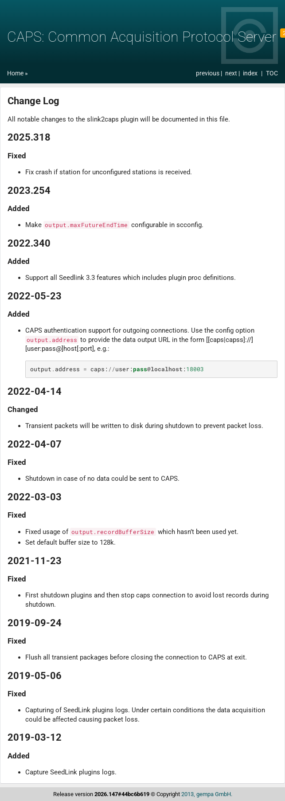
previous (208, 73)
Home (15, 73)
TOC (272, 73)
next (231, 73)
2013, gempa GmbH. (206, 794)
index (250, 73)
